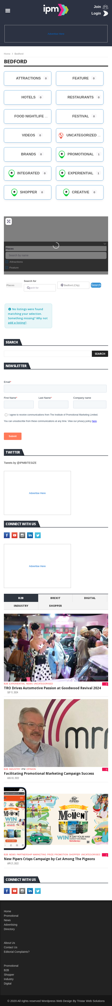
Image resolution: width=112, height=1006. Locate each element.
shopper (55, 606)
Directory (9, 929)
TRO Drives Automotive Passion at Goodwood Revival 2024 (52, 688)
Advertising (10, 924)
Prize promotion (57, 854)
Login (96, 13)
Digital (90, 598)
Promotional (76, 154)
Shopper (23, 192)
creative (75, 192)
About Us (9, 942)
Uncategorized (77, 135)
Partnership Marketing (31, 854)
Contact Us (10, 947)
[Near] (73, 285)
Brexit (55, 598)
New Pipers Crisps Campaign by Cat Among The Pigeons (49, 859)
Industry (9, 979)
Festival (76, 116)
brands (23, 154)
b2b (21, 598)
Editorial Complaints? (16, 951)
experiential (17, 683)
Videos (23, 135)
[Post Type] (14, 285)
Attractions (24, 78)
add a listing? (17, 322)
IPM (23, 769)
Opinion (31, 769)
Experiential (75, 173)
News (29, 683)
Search (96, 285)
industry (21, 606)
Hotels (23, 97)
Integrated (24, 173)
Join (97, 7)
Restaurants (76, 97)
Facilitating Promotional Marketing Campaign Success (49, 773)
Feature (76, 78)
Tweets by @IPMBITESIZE (20, 462)
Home (7, 53)
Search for (30, 281)
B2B (6, 970)
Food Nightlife (24, 116)
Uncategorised (43, 683)
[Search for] (40, 287)
